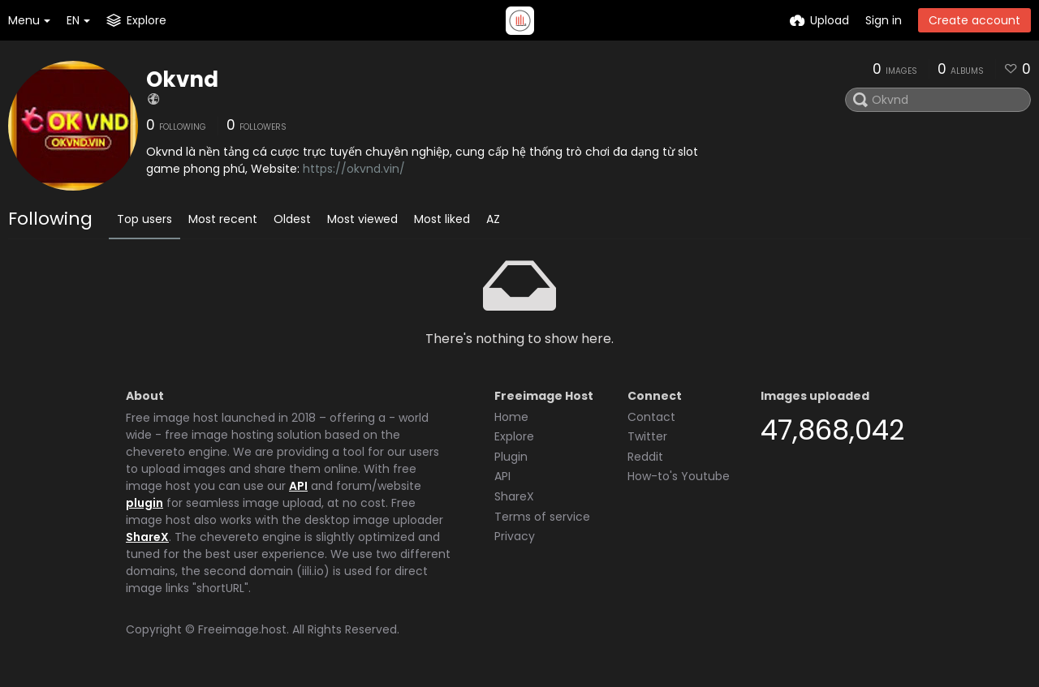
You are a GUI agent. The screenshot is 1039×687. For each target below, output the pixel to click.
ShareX (147, 537)
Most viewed (362, 219)
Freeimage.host (242, 629)
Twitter (647, 436)
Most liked (442, 219)
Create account (974, 20)
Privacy (514, 536)
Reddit (645, 457)
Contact (651, 417)
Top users (144, 219)
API (298, 486)
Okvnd (182, 79)
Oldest (292, 219)
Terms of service (542, 517)
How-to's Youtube (678, 476)
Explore (514, 436)
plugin (144, 503)
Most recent (222, 219)
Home (511, 417)
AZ (493, 219)
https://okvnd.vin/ (354, 169)
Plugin (511, 457)
